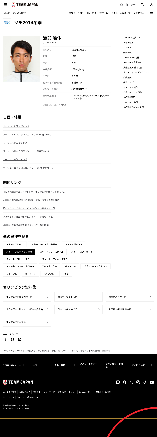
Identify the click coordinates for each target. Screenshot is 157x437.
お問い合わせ (24, 392)
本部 (66, 273)
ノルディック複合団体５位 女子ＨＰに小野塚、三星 (28, 216)
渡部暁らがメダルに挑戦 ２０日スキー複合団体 (26, 224)
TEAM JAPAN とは (13, 365)
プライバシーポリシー (67, 392)
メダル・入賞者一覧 (120, 12)
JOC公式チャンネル (132, 107)
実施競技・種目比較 (132, 67)
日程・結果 (91, 12)
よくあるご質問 (9, 392)
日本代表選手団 (93, 350)
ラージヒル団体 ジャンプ (15, 159)
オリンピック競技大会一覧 (19, 296)
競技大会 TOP (76, 12)
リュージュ (11, 273)
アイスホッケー (49, 266)
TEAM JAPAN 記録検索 (120, 309)
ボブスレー (70, 266)
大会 (12, 350)
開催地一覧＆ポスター (68, 296)
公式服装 (127, 77)
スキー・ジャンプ (73, 244)
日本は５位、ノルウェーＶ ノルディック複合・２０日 (29, 208)
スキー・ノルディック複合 (73, 350)
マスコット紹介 (130, 87)
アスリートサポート (90, 365)
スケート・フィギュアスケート (57, 259)
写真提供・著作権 (103, 392)
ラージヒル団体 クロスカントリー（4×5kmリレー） (28, 167)
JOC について (141, 365)
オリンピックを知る (116, 365)
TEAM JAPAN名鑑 (131, 57)
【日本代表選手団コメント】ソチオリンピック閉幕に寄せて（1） (35, 191)
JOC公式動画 (129, 97)
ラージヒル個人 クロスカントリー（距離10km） (26, 151)
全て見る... (139, 12)
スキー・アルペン (14, 244)
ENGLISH (34, 397)
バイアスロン (50, 273)
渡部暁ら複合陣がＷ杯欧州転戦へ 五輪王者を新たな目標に (31, 199)
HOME (5, 350)
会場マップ (128, 82)
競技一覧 (104, 12)
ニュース (127, 47)
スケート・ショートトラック (20, 266)
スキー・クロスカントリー (44, 244)
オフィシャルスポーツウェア (136, 72)
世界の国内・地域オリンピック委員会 (24, 309)
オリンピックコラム (16, 321)
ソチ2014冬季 (44, 350)
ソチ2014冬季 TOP (131, 37)
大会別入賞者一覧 (117, 296)
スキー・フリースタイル (51, 251)
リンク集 (36, 392)
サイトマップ (49, 392)
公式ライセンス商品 (132, 92)
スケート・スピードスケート (20, 259)
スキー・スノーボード (82, 251)
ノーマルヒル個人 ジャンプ (16, 126)
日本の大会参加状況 (67, 309)
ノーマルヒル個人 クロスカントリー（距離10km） (27, 134)
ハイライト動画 (130, 102)
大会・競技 (64, 365)
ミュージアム (8, 397)
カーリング (30, 273)
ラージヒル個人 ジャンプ (15, 142)
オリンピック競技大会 (26, 350)
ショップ (20, 397)
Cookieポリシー (86, 392)
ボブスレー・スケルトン (95, 266)
